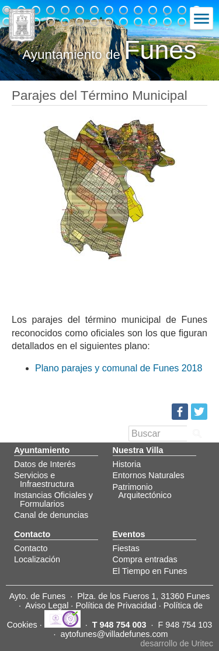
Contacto (31, 548)
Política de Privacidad (115, 605)
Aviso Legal (46, 605)
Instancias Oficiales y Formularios (53, 499)
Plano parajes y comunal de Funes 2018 (118, 368)
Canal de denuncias (51, 515)
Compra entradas (145, 559)
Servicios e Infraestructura (44, 479)
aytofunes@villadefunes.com (114, 634)
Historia (127, 464)
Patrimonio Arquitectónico (142, 491)
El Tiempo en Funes (150, 571)
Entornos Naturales (149, 475)
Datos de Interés (45, 464)
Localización (37, 559)
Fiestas (126, 548)
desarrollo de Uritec (176, 643)
